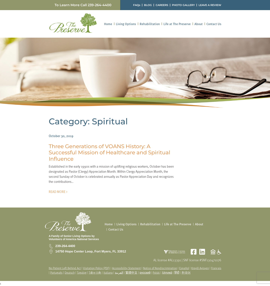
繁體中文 (131, 272)
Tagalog (81, 272)
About (198, 24)
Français (216, 268)
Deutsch (70, 272)
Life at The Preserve (177, 24)
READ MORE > (58, 191)
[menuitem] (108, 23)
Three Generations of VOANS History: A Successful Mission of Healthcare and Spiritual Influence (109, 152)
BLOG (148, 5)
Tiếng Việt (95, 272)
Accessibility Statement (126, 268)
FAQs (136, 5)
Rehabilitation (150, 24)
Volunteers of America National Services (74, 239)
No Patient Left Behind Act (65, 268)
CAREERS (162, 5)
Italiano (108, 272)
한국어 (186, 272)
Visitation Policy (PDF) (96, 268)
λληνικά (167, 272)
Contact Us (213, 24)
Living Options (126, 24)
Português (56, 272)
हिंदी (176, 272)
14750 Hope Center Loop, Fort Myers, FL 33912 (90, 251)
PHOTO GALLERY (183, 5)
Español (184, 268)
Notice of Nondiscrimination (160, 268)
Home (108, 24)
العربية (119, 272)
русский (145, 272)
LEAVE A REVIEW (210, 5)
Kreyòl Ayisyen (200, 268)
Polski (156, 272)
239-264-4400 (99, 5)
